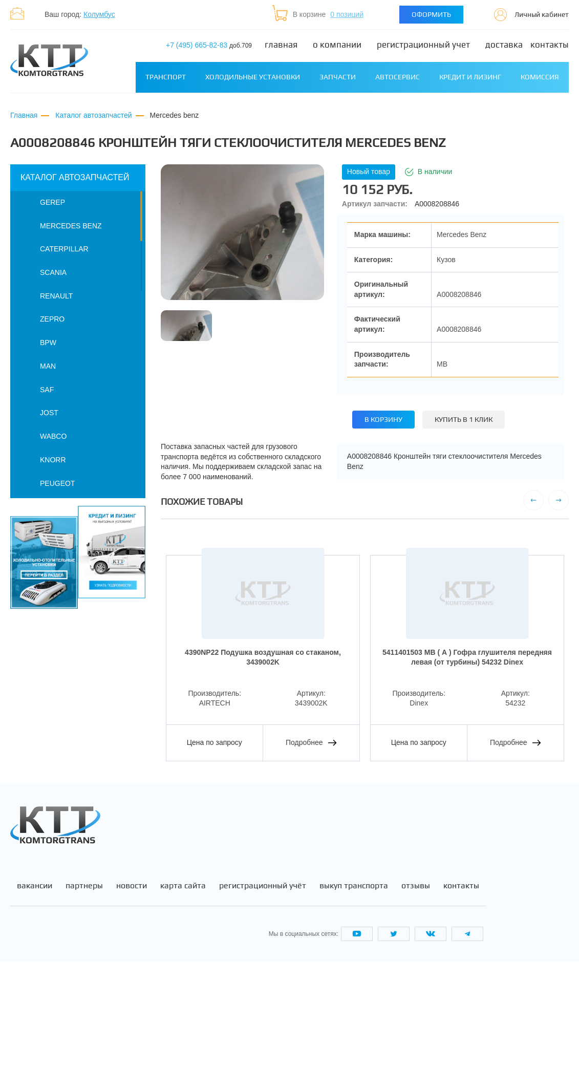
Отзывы (415, 992)
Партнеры (84, 992)
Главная (281, 45)
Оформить (431, 14)
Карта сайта (183, 992)
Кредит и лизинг (470, 77)
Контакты (549, 45)
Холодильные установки (252, 77)
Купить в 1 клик (463, 419)
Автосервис (397, 77)
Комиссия (540, 77)
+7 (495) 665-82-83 (209, 45)
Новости (131, 992)
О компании (337, 45)
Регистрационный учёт (262, 992)
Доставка (504, 45)
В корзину (383, 419)
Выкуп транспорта (353, 992)
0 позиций (346, 14)
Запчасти (337, 77)
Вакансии (34, 992)
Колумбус (99, 14)
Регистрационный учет (423, 45)
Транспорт (165, 77)
